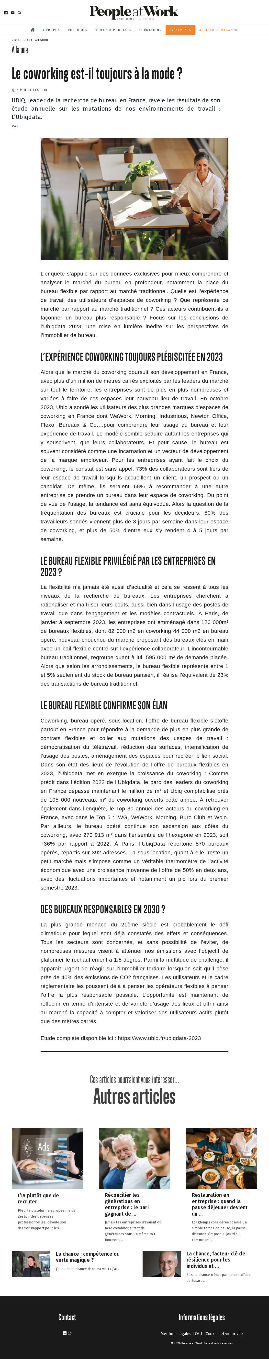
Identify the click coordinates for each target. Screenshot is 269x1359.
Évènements (180, 30)
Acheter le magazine (218, 30)
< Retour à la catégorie (30, 40)
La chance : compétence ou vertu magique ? (88, 1257)
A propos (51, 30)
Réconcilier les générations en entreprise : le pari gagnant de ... (127, 1204)
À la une (20, 49)
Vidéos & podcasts (113, 30)
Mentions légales (176, 1333)
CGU (198, 1333)
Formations (150, 30)
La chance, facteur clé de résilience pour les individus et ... (216, 1260)
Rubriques (78, 30)
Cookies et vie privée (224, 1333)
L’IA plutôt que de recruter (38, 1198)
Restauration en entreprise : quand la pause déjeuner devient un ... (220, 1204)
